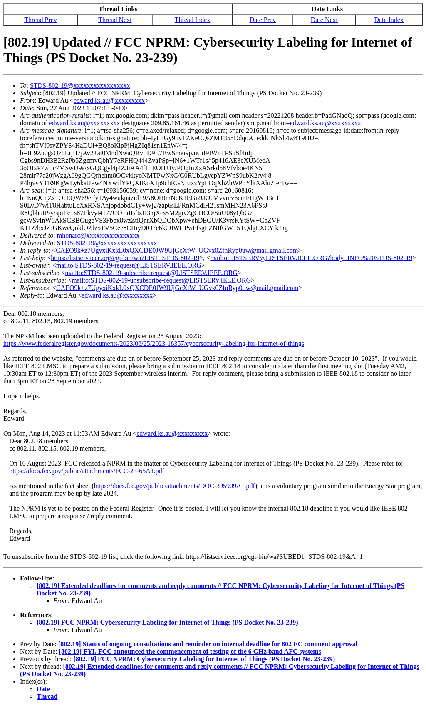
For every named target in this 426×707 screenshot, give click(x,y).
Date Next (324, 19)
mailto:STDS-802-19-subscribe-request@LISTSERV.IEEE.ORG (151, 272)
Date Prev (263, 19)
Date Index (389, 19)
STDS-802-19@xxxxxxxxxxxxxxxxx (80, 85)
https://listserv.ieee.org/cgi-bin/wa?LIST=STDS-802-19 (125, 257)
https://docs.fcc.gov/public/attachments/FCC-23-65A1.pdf (86, 470)
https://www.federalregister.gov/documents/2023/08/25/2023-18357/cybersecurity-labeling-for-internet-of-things (153, 343)
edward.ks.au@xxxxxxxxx (109, 100)
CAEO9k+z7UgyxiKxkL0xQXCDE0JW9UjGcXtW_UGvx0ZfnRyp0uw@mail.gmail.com (177, 250)
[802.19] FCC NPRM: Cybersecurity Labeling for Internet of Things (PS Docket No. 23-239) (167, 622)
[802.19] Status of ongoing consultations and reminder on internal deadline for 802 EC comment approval (207, 643)
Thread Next (114, 19)
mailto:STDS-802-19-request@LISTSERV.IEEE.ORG (128, 265)
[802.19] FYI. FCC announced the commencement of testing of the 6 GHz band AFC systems (190, 651)
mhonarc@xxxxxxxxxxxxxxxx (98, 235)
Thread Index (193, 19)
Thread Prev (40, 19)
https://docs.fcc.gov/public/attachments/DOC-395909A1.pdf (174, 485)
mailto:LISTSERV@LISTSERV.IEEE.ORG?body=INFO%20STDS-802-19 (311, 257)
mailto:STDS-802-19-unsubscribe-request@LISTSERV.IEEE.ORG (161, 280)
